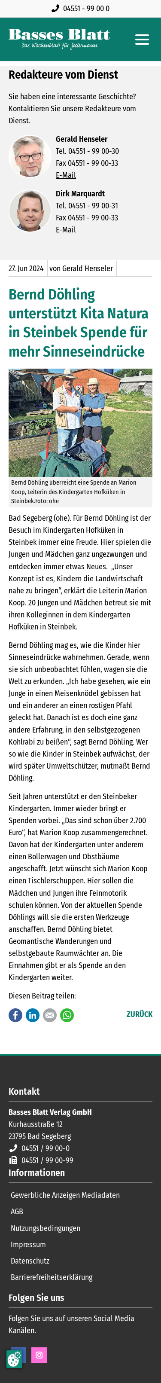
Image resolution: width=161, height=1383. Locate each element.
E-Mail (66, 175)
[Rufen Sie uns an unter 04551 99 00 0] (82, 8)
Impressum (28, 1244)
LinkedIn (32, 1015)
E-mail (50, 1015)
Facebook (15, 1015)
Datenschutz (30, 1261)
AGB (17, 1211)
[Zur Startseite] (59, 39)
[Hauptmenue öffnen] (142, 39)
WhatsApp (67, 1015)
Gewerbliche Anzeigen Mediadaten (65, 1195)
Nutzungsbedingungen (45, 1228)
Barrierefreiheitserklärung (51, 1277)
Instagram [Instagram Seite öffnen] (39, 1355)
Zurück (139, 1014)
